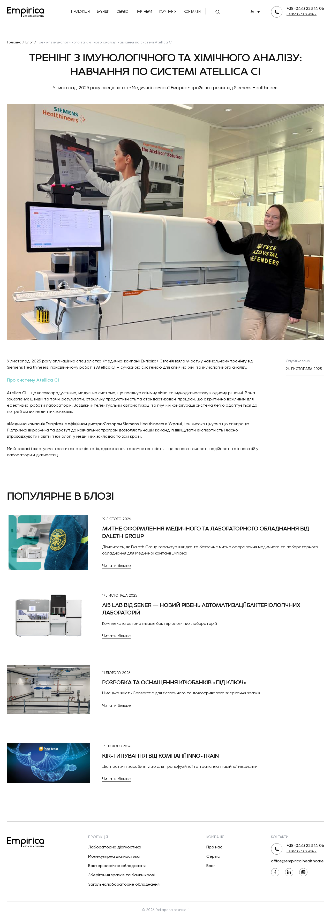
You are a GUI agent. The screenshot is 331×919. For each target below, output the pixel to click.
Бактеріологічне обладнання (117, 866)
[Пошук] (217, 12)
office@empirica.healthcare (297, 861)
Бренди (103, 11)
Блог (210, 866)
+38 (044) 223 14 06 (305, 9)
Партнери (144, 11)
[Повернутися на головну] (25, 11)
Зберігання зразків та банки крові (121, 875)
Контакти (192, 11)
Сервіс (122, 11)
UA (256, 12)
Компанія (168, 11)
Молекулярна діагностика (114, 857)
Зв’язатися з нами (302, 14)
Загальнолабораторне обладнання (124, 885)
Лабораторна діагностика (114, 847)
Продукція (80, 11)
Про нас (214, 847)
